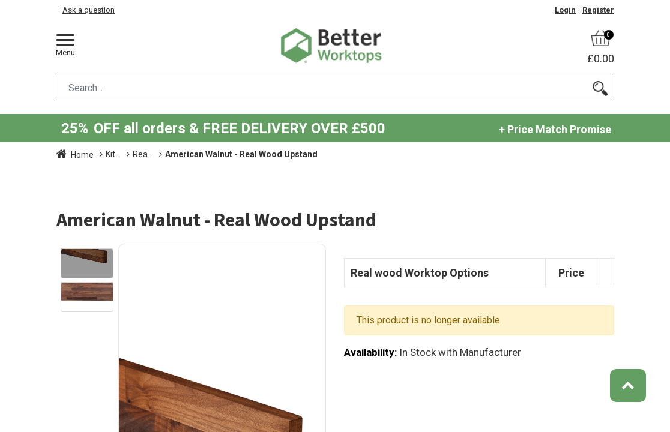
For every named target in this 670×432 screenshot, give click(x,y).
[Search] (600, 88)
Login (565, 10)
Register (598, 10)
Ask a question (88, 10)
